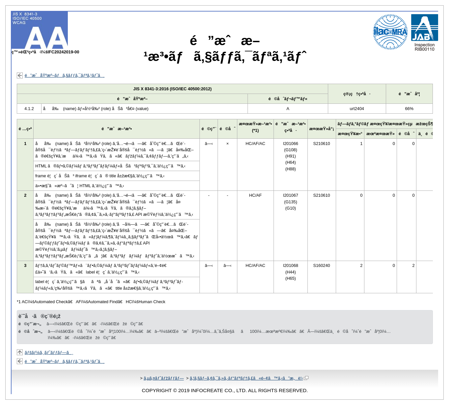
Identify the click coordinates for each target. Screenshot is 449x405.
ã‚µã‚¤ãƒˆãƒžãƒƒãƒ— (164, 378)
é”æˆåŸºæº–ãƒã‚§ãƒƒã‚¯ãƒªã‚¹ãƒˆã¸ (65, 75)
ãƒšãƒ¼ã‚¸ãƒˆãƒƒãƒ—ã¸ (49, 352)
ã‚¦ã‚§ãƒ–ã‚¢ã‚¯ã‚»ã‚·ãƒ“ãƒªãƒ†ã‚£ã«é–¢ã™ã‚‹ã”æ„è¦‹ (249, 378)
